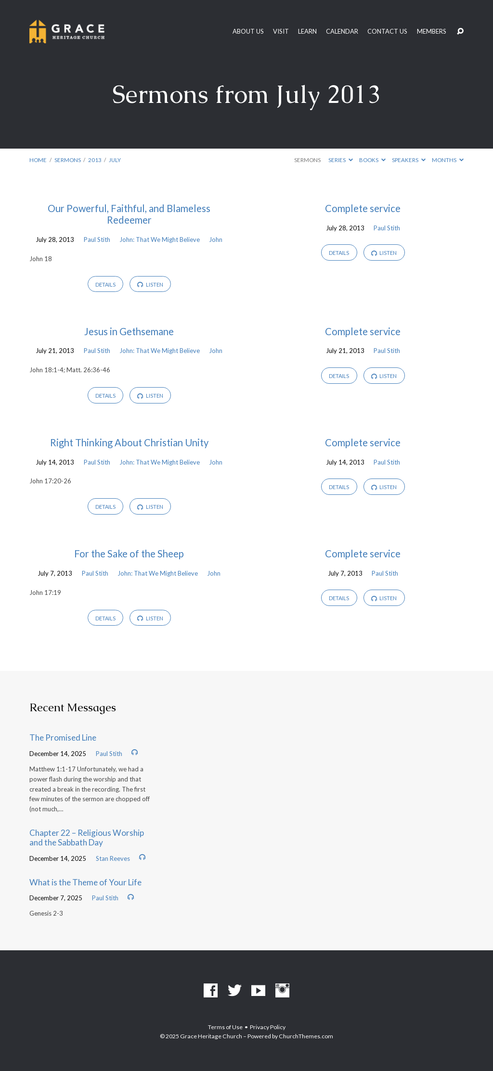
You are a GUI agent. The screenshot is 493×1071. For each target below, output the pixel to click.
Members (431, 31)
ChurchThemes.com (306, 1036)
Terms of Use (225, 1027)
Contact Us (387, 31)
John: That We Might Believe (159, 239)
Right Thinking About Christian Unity (129, 442)
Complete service (363, 208)
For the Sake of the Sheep (129, 553)
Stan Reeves (113, 858)
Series (340, 160)
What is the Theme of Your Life (85, 882)
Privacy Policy (267, 1027)
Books (372, 160)
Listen (150, 284)
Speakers (409, 160)
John (215, 239)
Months (448, 160)
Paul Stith (97, 239)
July (115, 160)
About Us (248, 31)
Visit (281, 31)
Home (38, 160)
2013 (95, 160)
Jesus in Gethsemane (129, 331)
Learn (307, 31)
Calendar (342, 31)
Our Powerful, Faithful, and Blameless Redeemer (129, 214)
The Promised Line (62, 737)
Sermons (67, 160)
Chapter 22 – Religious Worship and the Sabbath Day (86, 838)
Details (105, 284)
